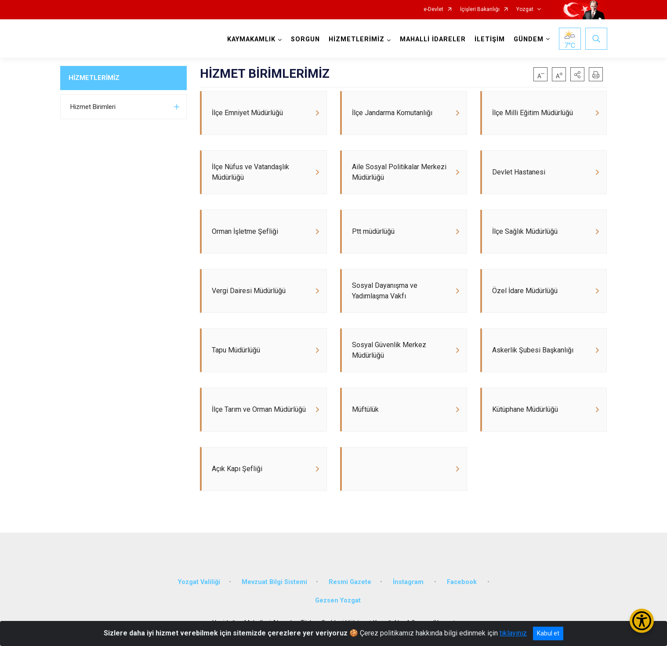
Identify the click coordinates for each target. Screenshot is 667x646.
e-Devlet (433, 9)
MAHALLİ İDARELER (433, 39)
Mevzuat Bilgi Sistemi (274, 582)
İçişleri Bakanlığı (480, 9)
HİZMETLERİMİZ (94, 78)
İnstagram (409, 582)
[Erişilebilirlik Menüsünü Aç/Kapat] (642, 621)
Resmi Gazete (350, 582)
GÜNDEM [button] (529, 39)
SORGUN (305, 39)
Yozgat (524, 9)
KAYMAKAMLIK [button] (251, 39)
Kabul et (548, 633)
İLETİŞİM (490, 39)
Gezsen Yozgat (338, 600)
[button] (577, 74)
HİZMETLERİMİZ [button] (356, 39)
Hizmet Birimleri (93, 107)
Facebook (462, 582)
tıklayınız (513, 633)
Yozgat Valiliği (199, 582)
